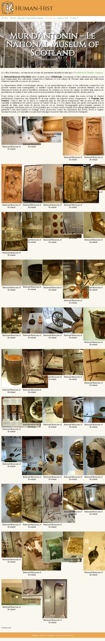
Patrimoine (50, 18)
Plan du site (69, 635)
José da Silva (59, 635)
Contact (74, 18)
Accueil (4, 18)
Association (63, 18)
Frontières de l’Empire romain (87, 73)
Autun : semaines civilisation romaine (26, 18)
